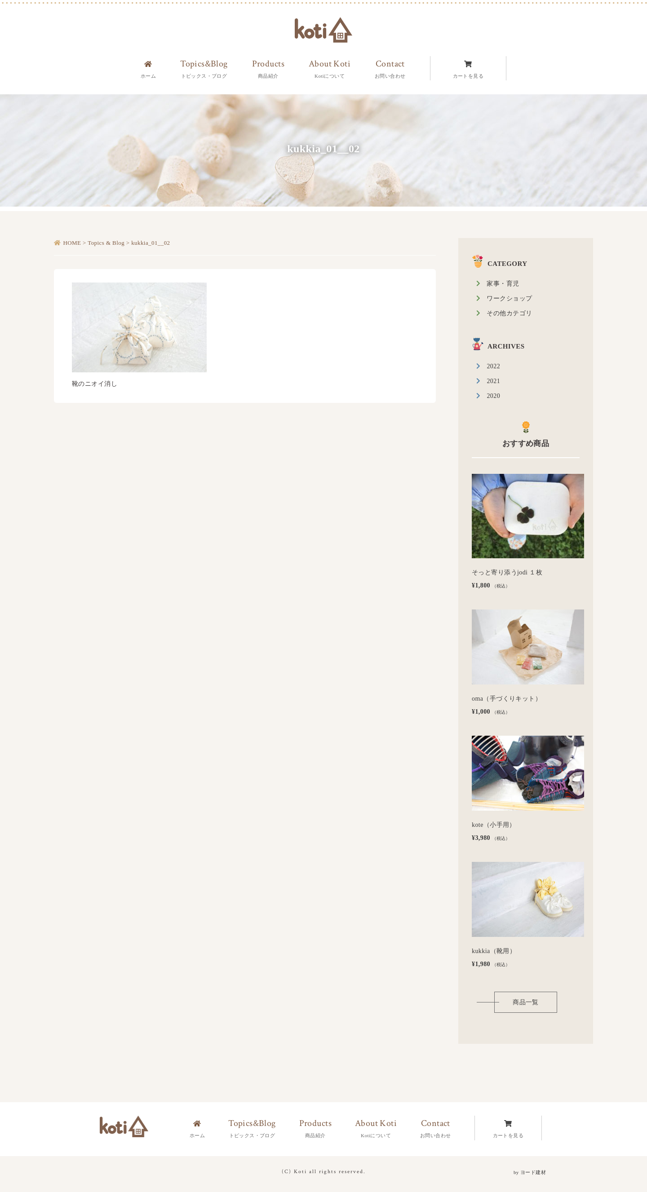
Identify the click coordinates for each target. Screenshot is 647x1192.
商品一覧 (526, 1002)
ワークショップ (509, 298)
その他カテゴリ (509, 313)
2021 (493, 381)
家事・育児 (503, 283)
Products (315, 1128)
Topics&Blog (252, 1128)
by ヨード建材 (530, 1172)
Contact (435, 1128)
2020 (493, 396)
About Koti (376, 1128)
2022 (493, 366)
